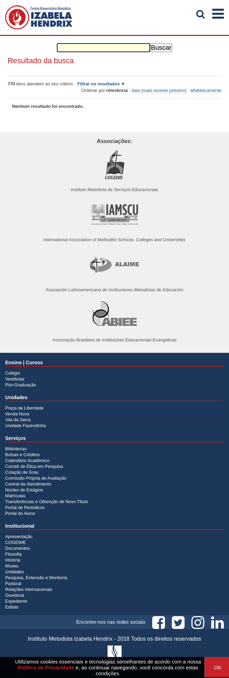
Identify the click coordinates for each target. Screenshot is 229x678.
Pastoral (13, 583)
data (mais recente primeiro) (159, 90)
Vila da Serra (18, 419)
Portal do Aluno (20, 513)
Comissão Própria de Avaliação (35, 478)
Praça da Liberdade (24, 408)
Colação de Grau (22, 472)
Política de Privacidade (46, 667)
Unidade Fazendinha (25, 425)
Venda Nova (17, 413)
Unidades (14, 571)
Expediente (16, 601)
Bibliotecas (16, 448)
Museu (11, 565)
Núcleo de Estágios (24, 489)
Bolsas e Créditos (22, 454)
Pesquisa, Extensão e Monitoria (36, 577)
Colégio (12, 373)
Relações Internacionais (28, 589)
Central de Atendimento (28, 484)
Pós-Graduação (20, 384)
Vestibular (14, 379)
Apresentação (18, 536)
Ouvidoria (14, 595)
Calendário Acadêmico (27, 460)
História (12, 560)
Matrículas (15, 495)
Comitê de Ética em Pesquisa (34, 466)
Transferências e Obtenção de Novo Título (46, 501)
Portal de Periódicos (25, 507)
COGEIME (15, 542)
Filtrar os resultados (98, 83)
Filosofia (13, 554)
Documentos (17, 548)
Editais (11, 607)
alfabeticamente (205, 90)
